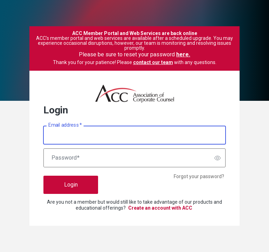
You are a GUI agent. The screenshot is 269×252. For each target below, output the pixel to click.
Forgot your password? (199, 176)
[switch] (217, 158)
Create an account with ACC (160, 208)
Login (71, 184)
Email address (65, 125)
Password (65, 158)
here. (183, 54)
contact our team (153, 62)
